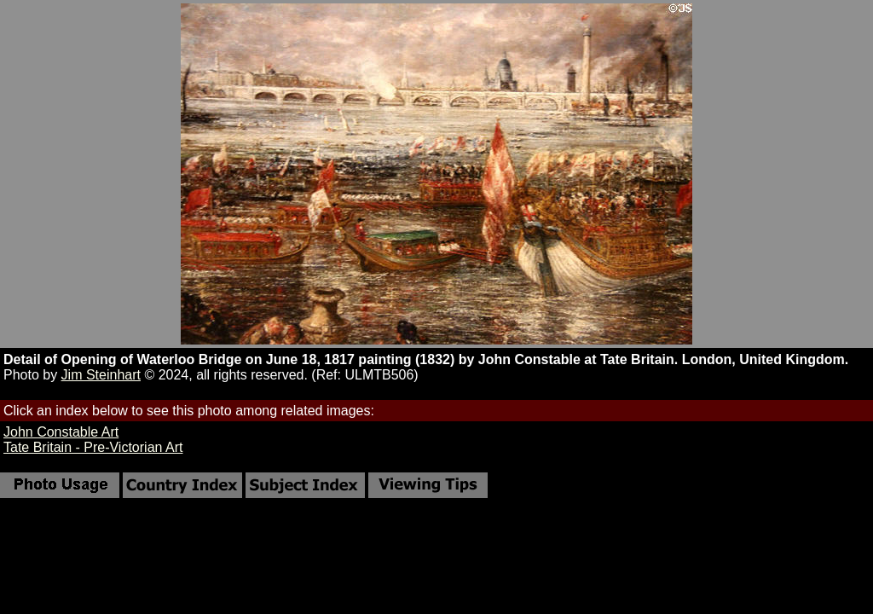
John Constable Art (61, 432)
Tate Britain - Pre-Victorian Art (92, 447)
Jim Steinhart (101, 375)
